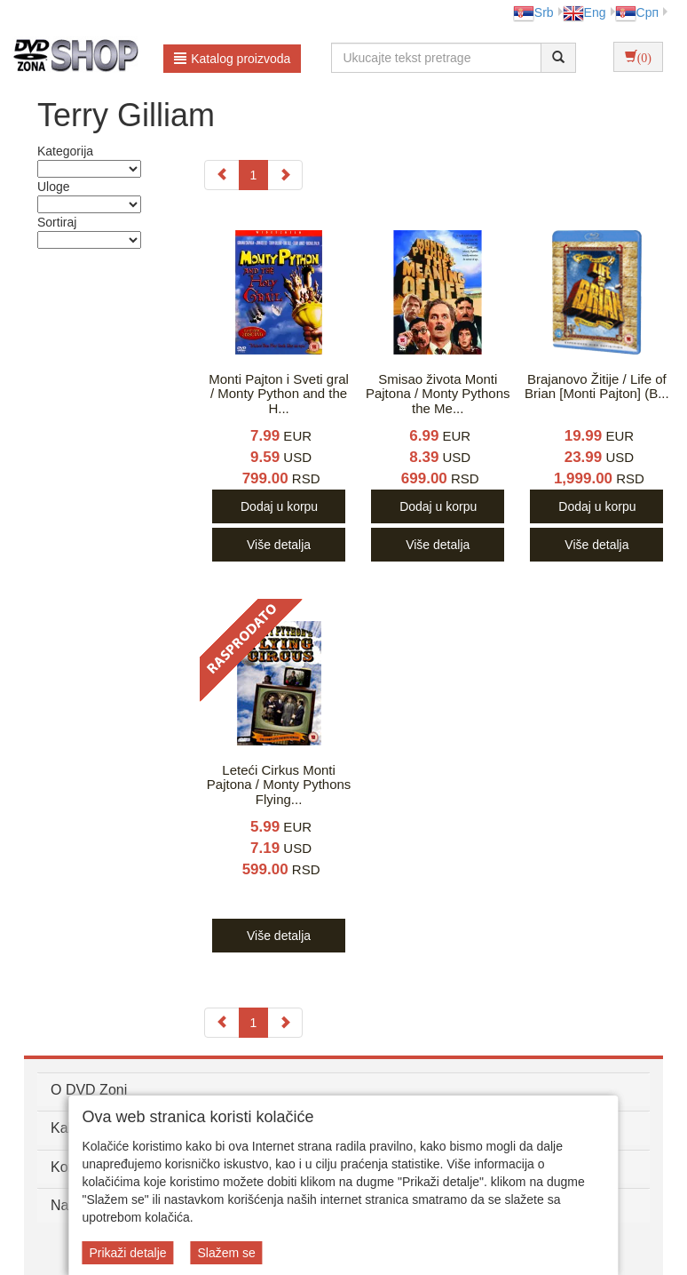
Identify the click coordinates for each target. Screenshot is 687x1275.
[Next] (285, 175)
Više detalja (279, 545)
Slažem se (226, 1253)
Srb (533, 12)
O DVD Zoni (89, 1089)
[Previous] (222, 175)
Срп (637, 12)
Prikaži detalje (127, 1253)
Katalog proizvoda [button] (232, 59)
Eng (584, 12)
